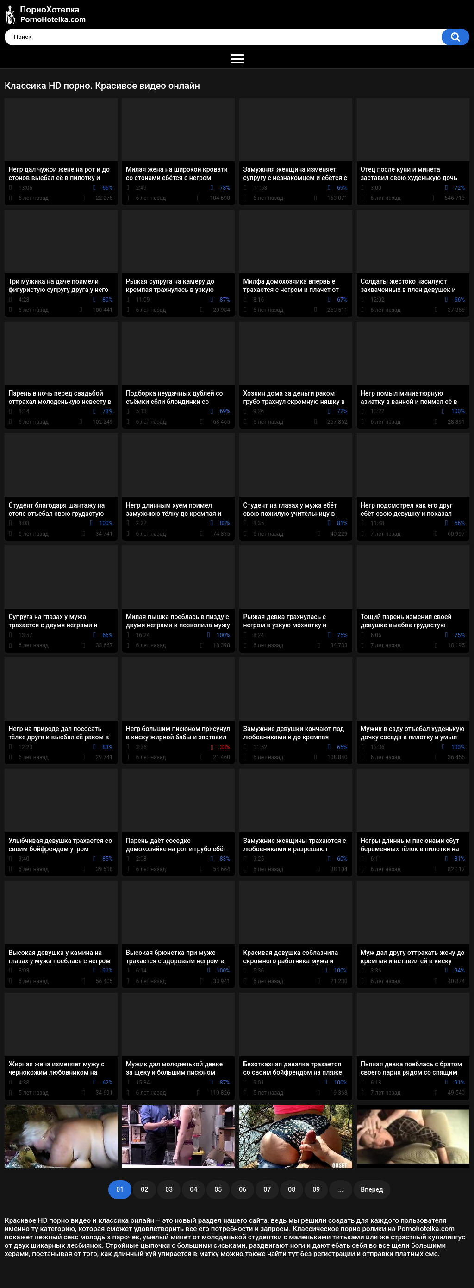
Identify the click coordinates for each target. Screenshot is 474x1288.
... (340, 1189)
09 (316, 1189)
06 (242, 1189)
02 (144, 1189)
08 (291, 1189)
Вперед (372, 1189)
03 (169, 1189)
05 (218, 1189)
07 (267, 1189)
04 (193, 1189)
